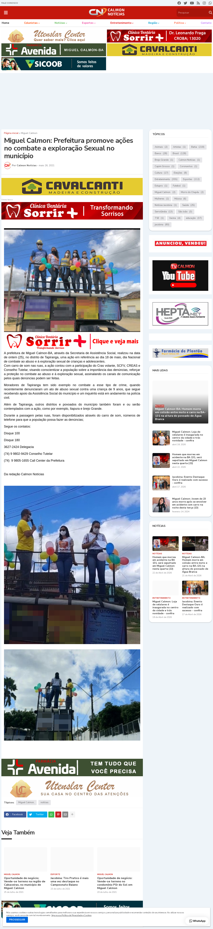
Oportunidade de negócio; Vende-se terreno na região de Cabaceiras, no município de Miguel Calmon (24, 883)
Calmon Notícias (189, 160)
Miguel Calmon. (165, 192)
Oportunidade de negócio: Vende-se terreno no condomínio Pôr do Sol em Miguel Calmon (114, 883)
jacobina (162, 224)
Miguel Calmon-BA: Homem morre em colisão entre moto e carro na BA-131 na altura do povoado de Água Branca (180, 414)
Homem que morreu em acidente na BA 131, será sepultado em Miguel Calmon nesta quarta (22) (189, 459)
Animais (161, 147)
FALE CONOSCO (9, 3)
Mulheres (162, 198)
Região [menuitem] (152, 23)
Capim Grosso (164, 166)
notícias (44, 802)
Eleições (180, 172)
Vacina (174, 218)
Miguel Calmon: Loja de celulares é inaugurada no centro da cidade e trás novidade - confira (187, 436)
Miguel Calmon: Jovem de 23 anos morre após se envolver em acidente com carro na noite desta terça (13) (189, 503)
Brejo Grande (164, 160)
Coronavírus (188, 166)
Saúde (188, 205)
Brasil (179, 153)
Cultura (161, 172)
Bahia (197, 147)
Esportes (191, 179)
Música (180, 198)
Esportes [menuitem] (88, 23)
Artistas (179, 147)
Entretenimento (166, 179)
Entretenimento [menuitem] (120, 23)
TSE (159, 218)
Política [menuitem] (179, 23)
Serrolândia (164, 211)
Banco (161, 153)
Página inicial (11, 133)
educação (194, 218)
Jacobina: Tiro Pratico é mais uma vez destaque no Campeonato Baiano (70, 882)
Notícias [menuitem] (60, 23)
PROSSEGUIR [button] (17, 919)
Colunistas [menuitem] (31, 23)
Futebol (179, 185)
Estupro (161, 185)
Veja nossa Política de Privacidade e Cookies (71, 915)
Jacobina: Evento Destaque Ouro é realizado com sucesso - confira (190, 480)
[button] (5, 13)
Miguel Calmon (29, 133)
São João (185, 211)
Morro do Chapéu (192, 192)
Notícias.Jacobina (166, 205)
